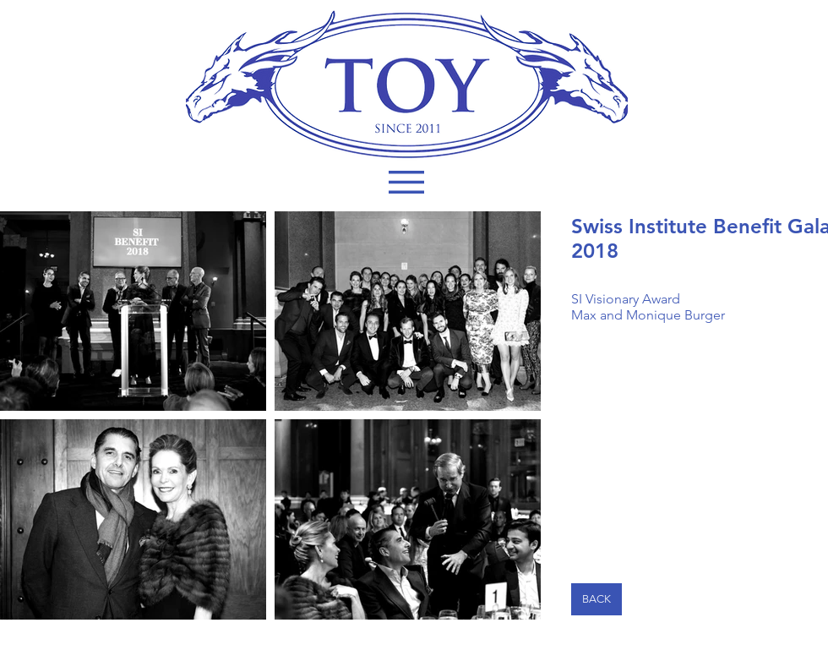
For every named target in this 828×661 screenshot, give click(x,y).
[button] (406, 182)
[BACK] (596, 599)
